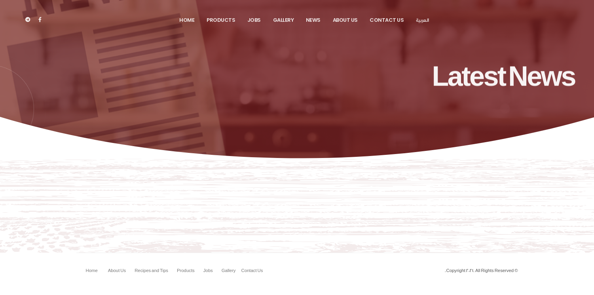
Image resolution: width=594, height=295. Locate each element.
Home (186, 20)
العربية (422, 20)
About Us (345, 20)
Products (221, 20)
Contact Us (387, 20)
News (313, 20)
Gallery (283, 20)
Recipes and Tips (151, 270)
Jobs (254, 20)
